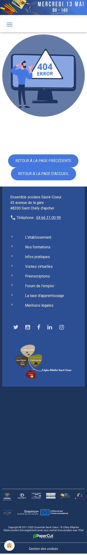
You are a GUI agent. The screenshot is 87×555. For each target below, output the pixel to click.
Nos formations (37, 247)
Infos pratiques (37, 257)
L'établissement (38, 237)
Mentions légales (39, 305)
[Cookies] (9, 545)
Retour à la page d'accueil (43, 173)
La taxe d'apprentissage (44, 295)
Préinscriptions (37, 276)
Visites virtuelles (39, 266)
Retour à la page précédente (43, 161)
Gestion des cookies (43, 549)
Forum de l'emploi (39, 286)
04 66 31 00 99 (48, 217)
